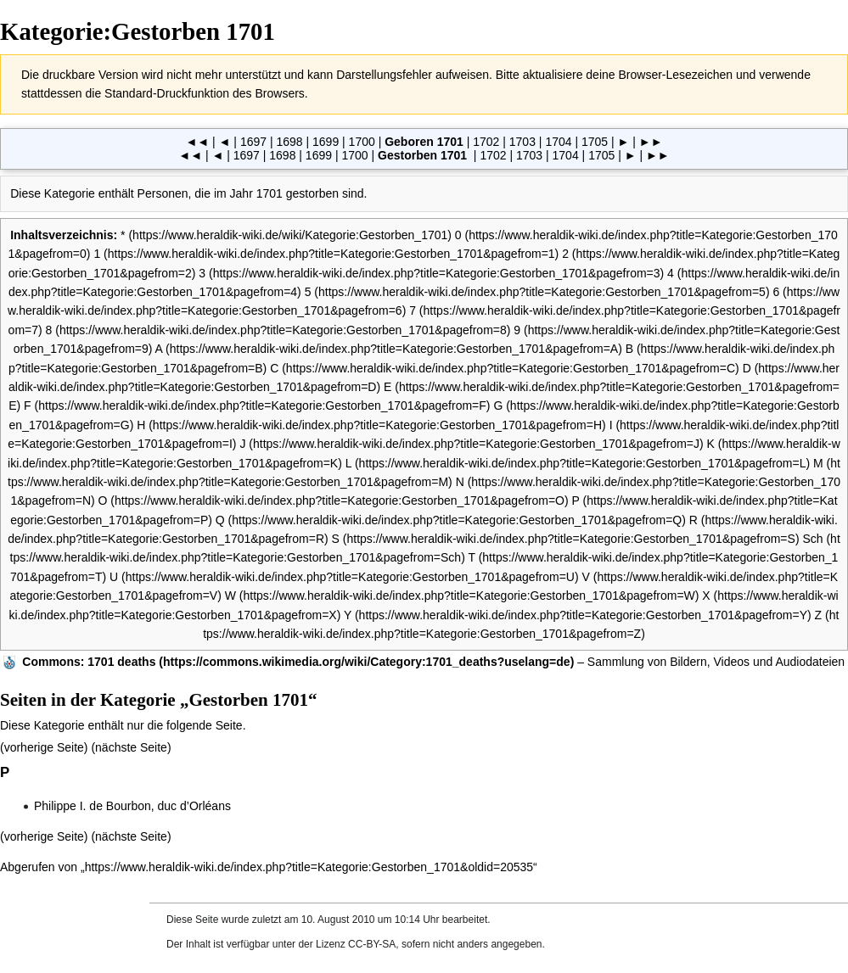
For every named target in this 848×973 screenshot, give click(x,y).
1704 (558, 141)
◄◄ (197, 141)
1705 (594, 141)
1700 (362, 141)
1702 (486, 141)
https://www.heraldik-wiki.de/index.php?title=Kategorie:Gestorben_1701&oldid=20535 (309, 867)
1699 (325, 141)
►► (651, 141)
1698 (289, 141)
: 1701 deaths (88, 661)
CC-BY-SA (372, 944)
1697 (253, 141)
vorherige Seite (44, 747)
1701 (269, 193)
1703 (522, 141)
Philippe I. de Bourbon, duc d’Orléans (132, 806)
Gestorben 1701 (422, 155)
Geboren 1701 (424, 141)
